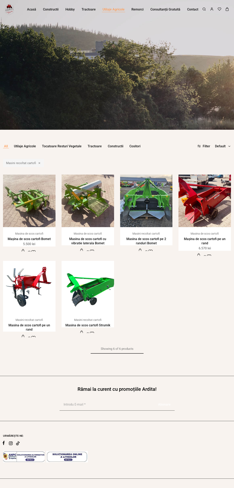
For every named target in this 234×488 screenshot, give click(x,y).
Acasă (31, 9)
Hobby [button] (70, 9)
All (6, 146)
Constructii (115, 146)
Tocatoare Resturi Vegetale (62, 146)
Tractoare (95, 146)
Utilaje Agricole (25, 146)
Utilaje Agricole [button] (114, 9)
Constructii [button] (51, 9)
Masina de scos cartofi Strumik (87, 325)
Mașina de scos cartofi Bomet (29, 239)
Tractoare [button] (89, 9)
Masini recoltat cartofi (23, 163)
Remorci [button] (137, 9)
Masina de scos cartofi (29, 233)
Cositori (135, 146)
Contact (192, 9)
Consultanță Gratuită (165, 9)
